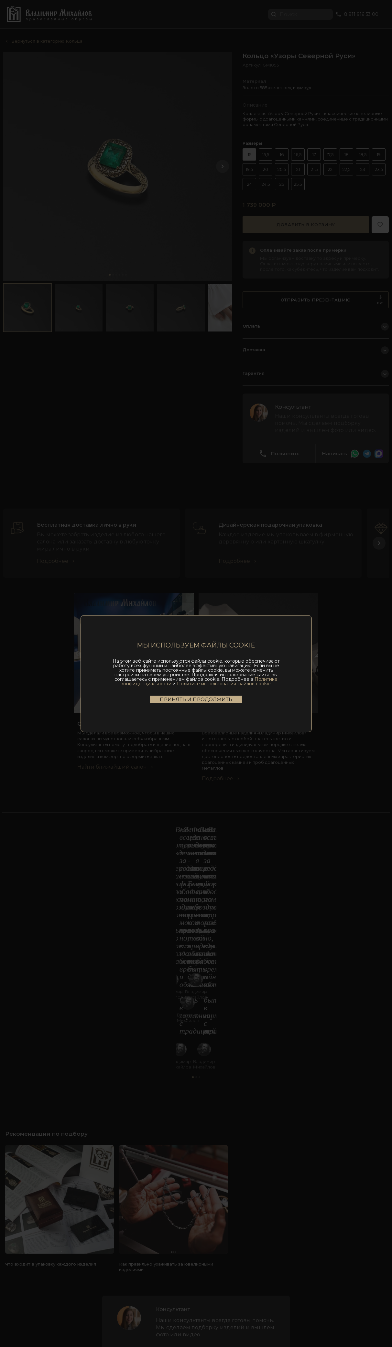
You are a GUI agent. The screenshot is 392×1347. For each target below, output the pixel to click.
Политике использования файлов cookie (224, 684)
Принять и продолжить (196, 699)
